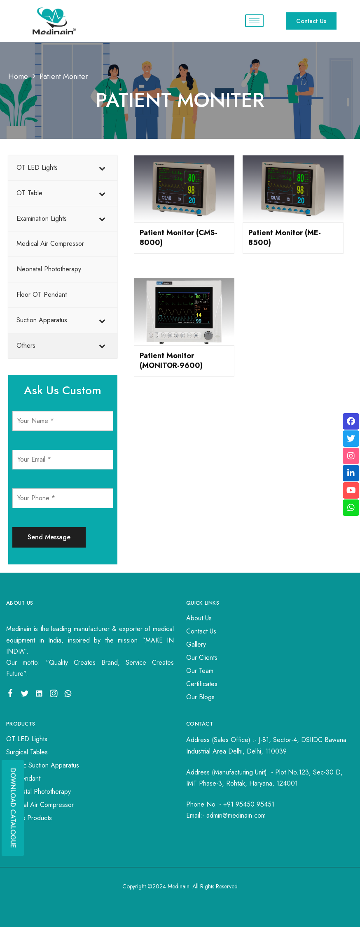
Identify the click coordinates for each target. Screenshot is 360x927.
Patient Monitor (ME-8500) (284, 237)
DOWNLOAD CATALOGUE (13, 808)
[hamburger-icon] (254, 21)
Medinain (178, 886)
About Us (199, 618)
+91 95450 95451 (248, 804)
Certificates (201, 684)
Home (18, 76)
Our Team (199, 670)
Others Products (29, 818)
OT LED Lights (26, 739)
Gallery (196, 644)
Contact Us (201, 631)
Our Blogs (200, 697)
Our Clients (201, 657)
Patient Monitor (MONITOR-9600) (171, 360)
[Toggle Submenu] (103, 167)
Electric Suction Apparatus (42, 765)
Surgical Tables (27, 752)
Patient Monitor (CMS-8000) (178, 237)
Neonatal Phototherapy (38, 791)
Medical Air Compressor (40, 804)
